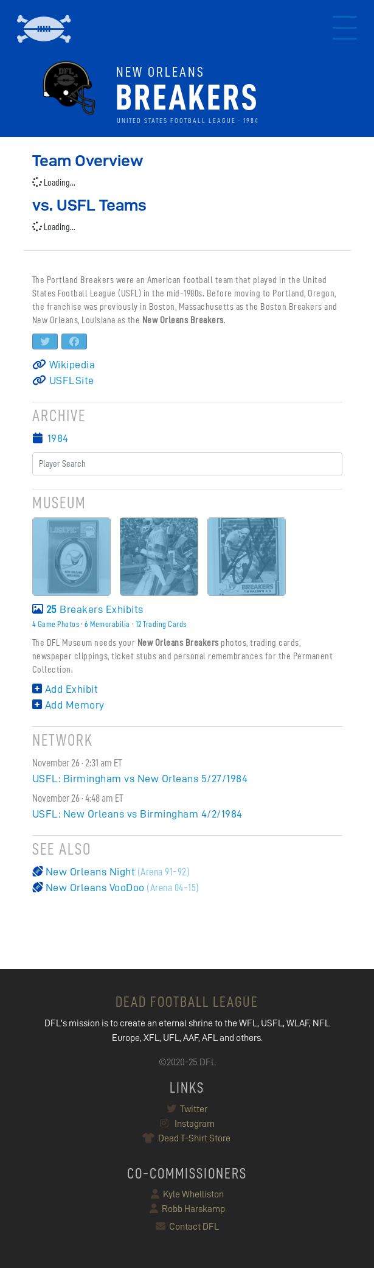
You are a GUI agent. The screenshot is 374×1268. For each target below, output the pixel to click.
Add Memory (68, 704)
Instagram (187, 1124)
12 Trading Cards (161, 624)
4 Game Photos (56, 624)
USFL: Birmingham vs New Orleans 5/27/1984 (140, 778)
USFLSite (63, 380)
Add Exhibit (65, 689)
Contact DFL (187, 1226)
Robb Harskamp (187, 1209)
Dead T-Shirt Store (187, 1138)
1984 (58, 438)
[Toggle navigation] (344, 29)
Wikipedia (63, 364)
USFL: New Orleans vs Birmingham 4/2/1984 (137, 813)
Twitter (187, 1109)
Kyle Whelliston (187, 1194)
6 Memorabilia (107, 624)
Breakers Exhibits (88, 609)
